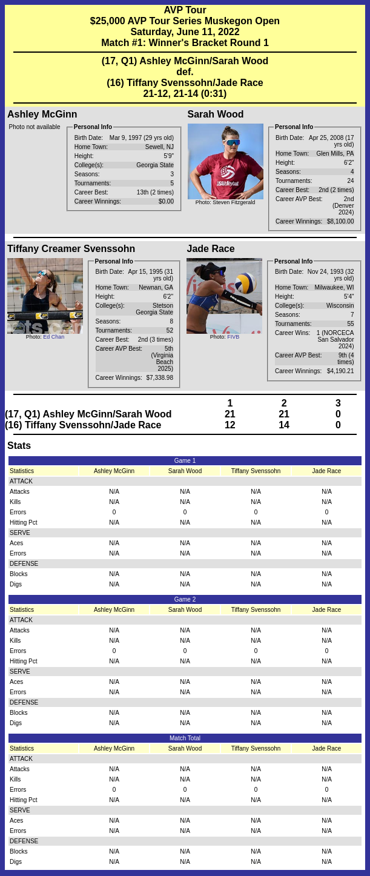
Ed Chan (53, 337)
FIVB (233, 337)
